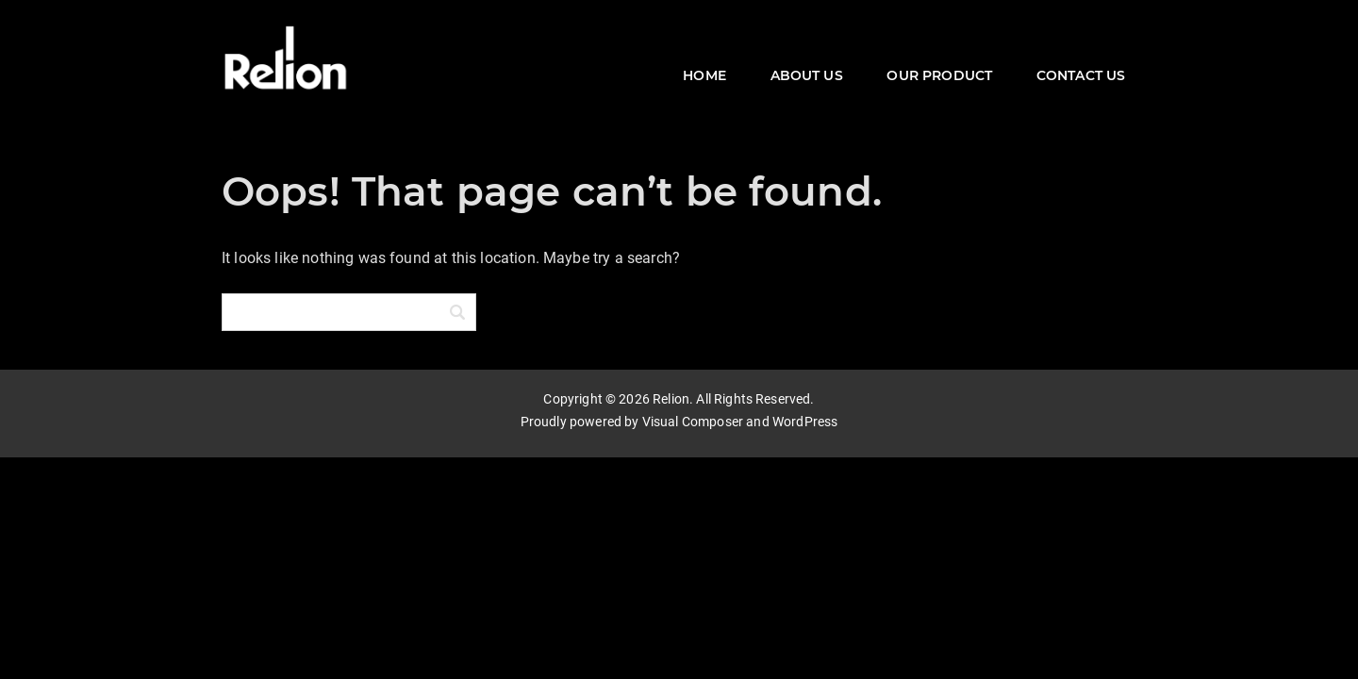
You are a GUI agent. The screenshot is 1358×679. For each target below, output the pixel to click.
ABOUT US (806, 75)
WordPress (804, 421)
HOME (704, 75)
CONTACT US (1081, 75)
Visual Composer (692, 421)
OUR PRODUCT (939, 75)
